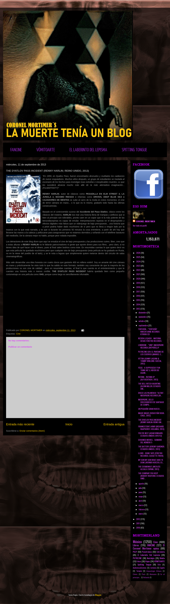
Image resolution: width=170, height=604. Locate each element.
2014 (138, 304)
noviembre (143, 316)
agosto (141, 483)
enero (141, 513)
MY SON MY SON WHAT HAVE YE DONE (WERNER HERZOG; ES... (151, 461)
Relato (162, 558)
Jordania (153, 567)
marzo (141, 505)
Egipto (162, 567)
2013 (138, 308)
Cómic (135, 574)
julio (140, 487)
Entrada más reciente (20, 424)
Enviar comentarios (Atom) (32, 431)
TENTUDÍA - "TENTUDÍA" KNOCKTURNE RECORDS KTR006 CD (149, 331)
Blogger (98, 594)
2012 (138, 519)
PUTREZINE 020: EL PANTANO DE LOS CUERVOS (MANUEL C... (151, 353)
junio (141, 492)
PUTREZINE (137, 558)
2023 (138, 265)
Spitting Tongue (144, 564)
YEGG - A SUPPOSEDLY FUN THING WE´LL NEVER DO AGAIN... (149, 370)
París (143, 574)
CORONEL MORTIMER (145, 221)
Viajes (147, 561)
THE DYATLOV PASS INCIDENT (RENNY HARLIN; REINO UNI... (150, 421)
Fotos (139, 561)
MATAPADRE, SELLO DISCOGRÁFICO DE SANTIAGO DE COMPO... (151, 402)
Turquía (139, 571)
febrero (142, 509)
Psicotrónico (147, 551)
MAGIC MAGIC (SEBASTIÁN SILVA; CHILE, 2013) (151, 414)
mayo (141, 496)
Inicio (68, 424)
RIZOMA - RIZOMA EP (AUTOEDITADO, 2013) (148, 378)
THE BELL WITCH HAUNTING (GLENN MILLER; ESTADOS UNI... (149, 386)
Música (137, 541)
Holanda (146, 577)
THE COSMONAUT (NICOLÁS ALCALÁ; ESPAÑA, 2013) (149, 468)
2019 (138, 282)
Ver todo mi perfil (140, 225)
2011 (138, 523)
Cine (18, 334)
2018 (138, 287)
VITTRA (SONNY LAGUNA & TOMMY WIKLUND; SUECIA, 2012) (150, 361)
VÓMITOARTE (45, 150)
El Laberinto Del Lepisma (149, 554)
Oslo (159, 564)
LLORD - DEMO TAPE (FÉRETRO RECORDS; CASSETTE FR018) (150, 454)
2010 (138, 527)
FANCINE (16, 150)
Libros (136, 545)
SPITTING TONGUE (134, 150)
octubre (142, 321)
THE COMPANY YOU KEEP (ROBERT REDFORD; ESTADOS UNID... (151, 476)
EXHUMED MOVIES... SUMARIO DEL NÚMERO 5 (150, 441)
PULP (135, 551)
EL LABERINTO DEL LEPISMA (88, 150)
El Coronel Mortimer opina (149, 546)
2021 (138, 274)
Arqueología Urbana (154, 571)
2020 (138, 278)
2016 (138, 295)
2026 (138, 252)
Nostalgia (150, 558)
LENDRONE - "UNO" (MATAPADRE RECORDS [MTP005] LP (151, 346)
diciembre (143, 312)
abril (141, 500)
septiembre (143, 325)
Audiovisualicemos (139, 567)
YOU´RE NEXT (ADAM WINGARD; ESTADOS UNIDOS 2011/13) (150, 434)
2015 (138, 300)
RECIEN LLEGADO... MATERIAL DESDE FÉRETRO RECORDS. (150, 339)
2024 (138, 261)
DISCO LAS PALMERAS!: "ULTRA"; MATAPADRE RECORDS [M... (151, 394)
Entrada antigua (114, 424)
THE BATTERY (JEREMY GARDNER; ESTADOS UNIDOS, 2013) (151, 448)
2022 (138, 269)
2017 (138, 291)
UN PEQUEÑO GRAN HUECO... (149, 408)
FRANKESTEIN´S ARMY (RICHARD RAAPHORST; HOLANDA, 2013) (151, 428)
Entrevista (161, 551)
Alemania (153, 574)
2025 (138, 257)
